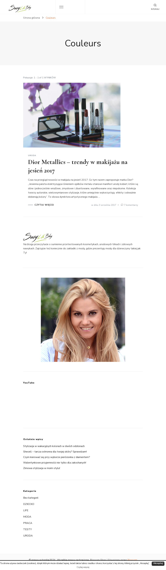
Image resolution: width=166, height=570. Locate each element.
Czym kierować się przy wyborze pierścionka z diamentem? (56, 457)
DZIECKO (28, 504)
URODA (32, 155)
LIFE (25, 510)
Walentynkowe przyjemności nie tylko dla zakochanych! (54, 462)
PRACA (27, 523)
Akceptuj (158, 563)
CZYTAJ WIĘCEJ (44, 205)
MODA (27, 517)
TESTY (27, 529)
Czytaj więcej (83, 567)
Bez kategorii (30, 498)
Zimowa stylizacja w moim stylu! (41, 468)
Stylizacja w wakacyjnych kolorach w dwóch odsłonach (54, 446)
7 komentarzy (131, 205)
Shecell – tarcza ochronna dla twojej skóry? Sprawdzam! (55, 451)
